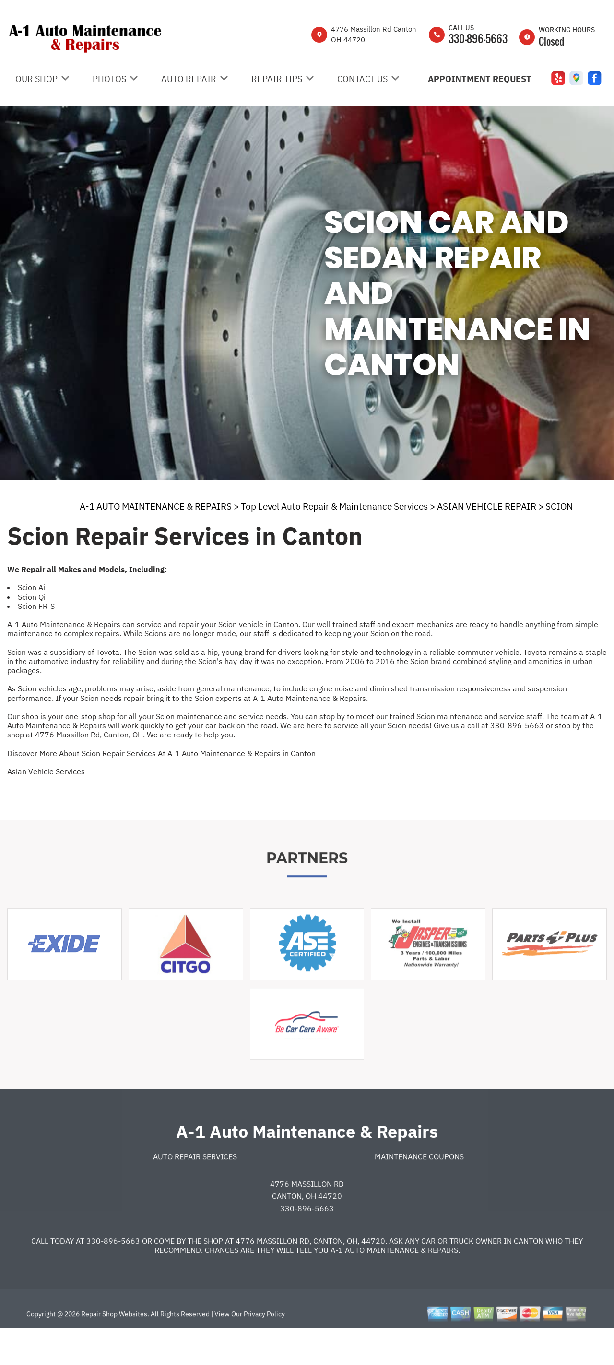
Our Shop (36, 78)
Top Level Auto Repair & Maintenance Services (334, 506)
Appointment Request (479, 78)
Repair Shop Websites (113, 1346)
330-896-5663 (478, 38)
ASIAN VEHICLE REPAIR (486, 506)
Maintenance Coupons (419, 1189)
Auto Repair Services (195, 1189)
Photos (109, 78)
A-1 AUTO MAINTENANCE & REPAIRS (156, 506)
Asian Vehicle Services (46, 771)
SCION (559, 506)
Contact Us (362, 78)
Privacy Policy (264, 1346)
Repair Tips (276, 78)
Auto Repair (188, 78)
